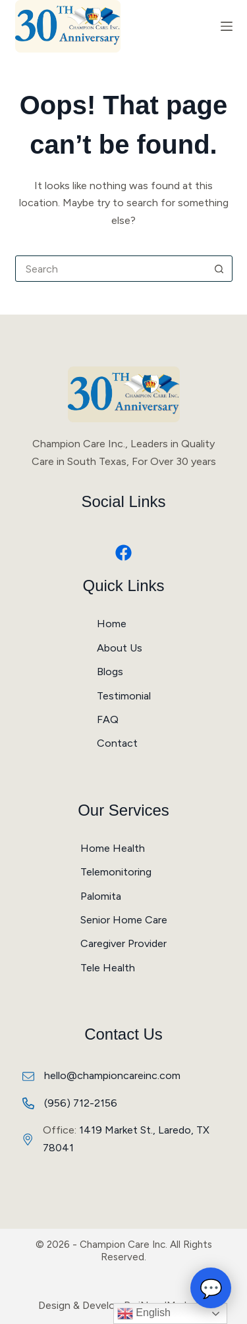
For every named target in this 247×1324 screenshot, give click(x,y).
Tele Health (107, 967)
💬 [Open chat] (211, 1287)
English (144, 1313)
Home (111, 623)
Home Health (112, 848)
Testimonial (124, 696)
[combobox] (111, 268)
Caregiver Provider (123, 943)
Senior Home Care (123, 920)
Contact (117, 743)
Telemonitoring (115, 872)
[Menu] (227, 26)
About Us (119, 648)
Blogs (110, 671)
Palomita (100, 896)
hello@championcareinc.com (112, 1075)
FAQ (108, 719)
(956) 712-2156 (80, 1103)
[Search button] (219, 268)
